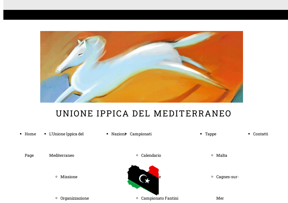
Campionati (141, 133)
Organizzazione (74, 198)
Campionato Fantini (159, 198)
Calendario (151, 155)
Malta (221, 155)
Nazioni (118, 133)
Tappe (210, 133)
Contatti (260, 133)
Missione (68, 176)
